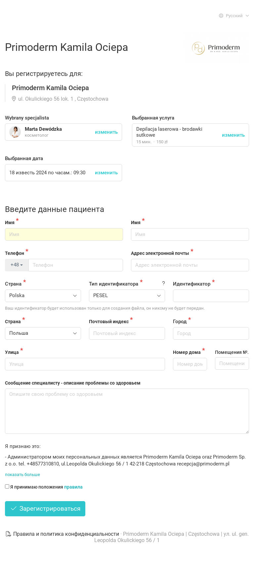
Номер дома (187, 352)
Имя (10, 222)
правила (73, 487)
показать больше (22, 474)
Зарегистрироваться (45, 508)
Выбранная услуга (153, 118)
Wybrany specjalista (27, 118)
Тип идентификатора (113, 284)
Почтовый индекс (109, 321)
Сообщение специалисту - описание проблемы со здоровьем (73, 383)
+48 (17, 265)
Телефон (14, 253)
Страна (13, 284)
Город (180, 322)
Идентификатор (191, 284)
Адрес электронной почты (160, 253)
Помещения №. (232, 352)
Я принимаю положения (44, 487)
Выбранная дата (24, 158)
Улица (12, 352)
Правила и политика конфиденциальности (62, 534)
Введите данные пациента (54, 209)
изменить (233, 135)
